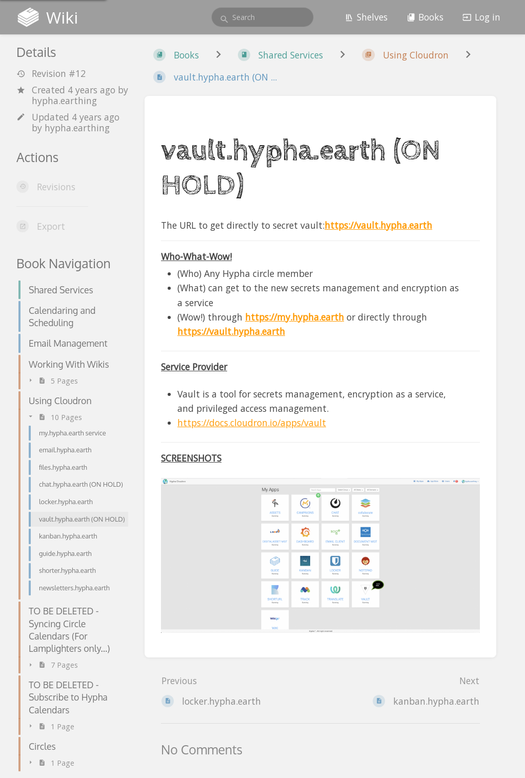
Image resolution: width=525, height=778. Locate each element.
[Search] (224, 19)
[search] (262, 17)
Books (425, 17)
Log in (481, 17)
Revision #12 (51, 73)
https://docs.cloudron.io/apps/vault (251, 422)
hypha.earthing (64, 100)
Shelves (366, 17)
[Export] (72, 226)
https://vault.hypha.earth (378, 225)
